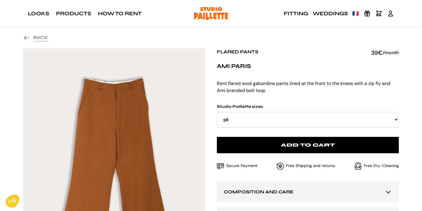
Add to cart (308, 145)
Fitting (296, 13)
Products (73, 13)
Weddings (330, 13)
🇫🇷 (355, 13)
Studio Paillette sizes (308, 115)
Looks (38, 13)
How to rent (120, 13)
